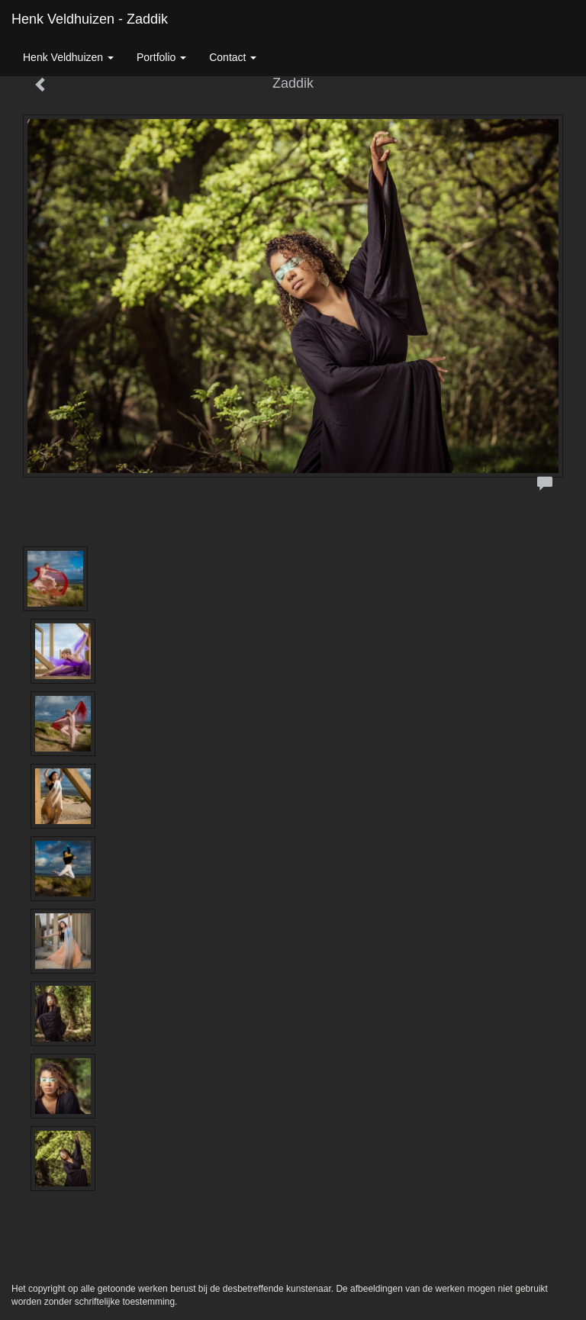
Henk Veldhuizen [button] (68, 57)
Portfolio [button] (161, 57)
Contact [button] (232, 57)
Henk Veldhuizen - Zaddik (89, 19)
